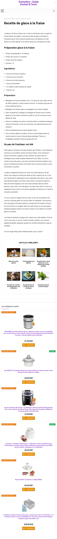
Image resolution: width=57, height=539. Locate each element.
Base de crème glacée (14, 262)
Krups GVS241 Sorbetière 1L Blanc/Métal (28, 479)
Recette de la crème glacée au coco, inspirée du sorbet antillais (43, 264)
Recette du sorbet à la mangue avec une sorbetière (13, 286)
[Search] (54, 10)
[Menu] (2, 10)
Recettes (11, 18)
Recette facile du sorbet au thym (43, 285)
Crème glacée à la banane (28, 262)
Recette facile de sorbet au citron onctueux (28, 286)
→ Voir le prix (29, 345)
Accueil (6, 18)
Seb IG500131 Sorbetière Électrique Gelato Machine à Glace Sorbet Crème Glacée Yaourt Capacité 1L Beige (28, 371)
